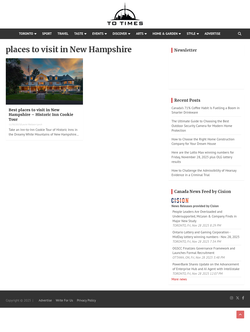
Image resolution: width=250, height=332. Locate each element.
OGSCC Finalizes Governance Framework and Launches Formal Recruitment (203, 250)
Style (191, 33)
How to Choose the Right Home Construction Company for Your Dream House (203, 141)
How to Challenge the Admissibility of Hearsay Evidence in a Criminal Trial (204, 172)
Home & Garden (165, 33)
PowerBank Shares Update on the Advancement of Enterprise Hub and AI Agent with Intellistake (206, 266)
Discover (120, 33)
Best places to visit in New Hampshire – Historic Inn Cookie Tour (41, 115)
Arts (139, 33)
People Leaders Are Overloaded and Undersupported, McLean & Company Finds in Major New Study (204, 216)
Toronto (26, 33)
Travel (63, 33)
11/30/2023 (15, 124)
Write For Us (64, 300)
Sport (47, 33)
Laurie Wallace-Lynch (31, 124)
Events (97, 33)
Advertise (213, 33)
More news (179, 279)
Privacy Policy (86, 300)
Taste (78, 33)
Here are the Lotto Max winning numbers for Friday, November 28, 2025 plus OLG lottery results (203, 157)
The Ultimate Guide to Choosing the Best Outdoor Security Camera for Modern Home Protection (202, 126)
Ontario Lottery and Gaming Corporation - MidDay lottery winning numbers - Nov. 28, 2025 (206, 234)
